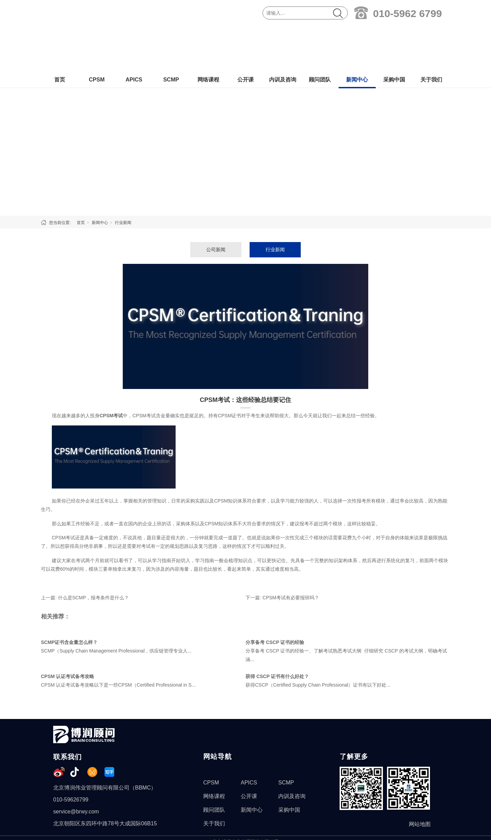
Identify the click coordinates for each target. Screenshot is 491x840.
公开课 (245, 33)
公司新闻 (215, 203)
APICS (133, 33)
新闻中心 (357, 33)
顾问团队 (320, 33)
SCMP (171, 33)
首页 (59, 33)
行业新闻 (123, 176)
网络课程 (208, 33)
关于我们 (431, 33)
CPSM (96, 33)
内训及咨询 (282, 33)
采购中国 (394, 33)
